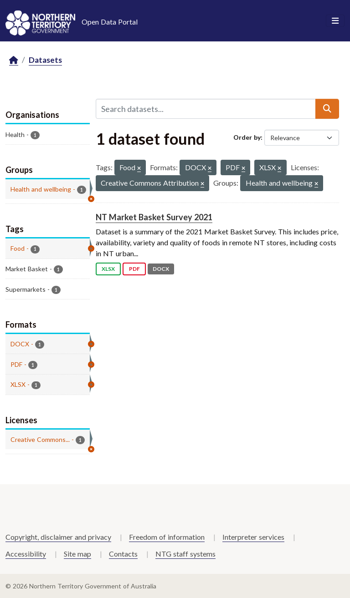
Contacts (123, 553)
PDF (134, 268)
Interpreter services (253, 536)
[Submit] (327, 109)
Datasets (45, 60)
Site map (77, 553)
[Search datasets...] (206, 109)
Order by (247, 137)
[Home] (13, 60)
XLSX (108, 268)
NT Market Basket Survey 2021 (154, 217)
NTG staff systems (185, 553)
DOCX (161, 268)
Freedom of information (167, 536)
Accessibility (25, 553)
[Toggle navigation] (335, 21)
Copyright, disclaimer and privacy (58, 536)
